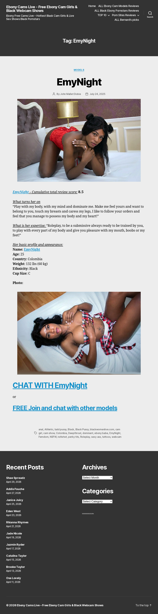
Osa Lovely (13, 578)
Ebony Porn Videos (91, 513)
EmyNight (79, 82)
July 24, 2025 (97, 93)
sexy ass (96, 436)
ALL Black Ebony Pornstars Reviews (116, 10)
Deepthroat (74, 433)
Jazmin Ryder (15, 544)
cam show (49, 433)
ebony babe (101, 433)
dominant (88, 433)
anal (41, 429)
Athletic (48, 429)
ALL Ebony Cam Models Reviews (118, 6)
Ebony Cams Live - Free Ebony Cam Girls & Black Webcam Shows (41, 9)
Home (92, 6)
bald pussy (61, 429)
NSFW (53, 436)
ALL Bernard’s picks (126, 19)
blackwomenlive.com (102, 429)
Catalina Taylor (16, 555)
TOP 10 (102, 15)
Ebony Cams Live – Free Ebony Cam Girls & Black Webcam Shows (60, 605)
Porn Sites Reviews (124, 15)
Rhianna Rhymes (17, 522)
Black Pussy (82, 429)
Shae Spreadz (15, 477)
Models (79, 70)
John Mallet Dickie (70, 93)
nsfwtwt (62, 436)
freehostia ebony (85, 513)
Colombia (61, 433)
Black (71, 429)
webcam (116, 436)
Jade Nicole (14, 533)
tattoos (106, 436)
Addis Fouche (15, 489)
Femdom (43, 436)
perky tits (73, 436)
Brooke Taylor (15, 566)
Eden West (13, 511)
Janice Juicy (14, 500)
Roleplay (85, 436)
